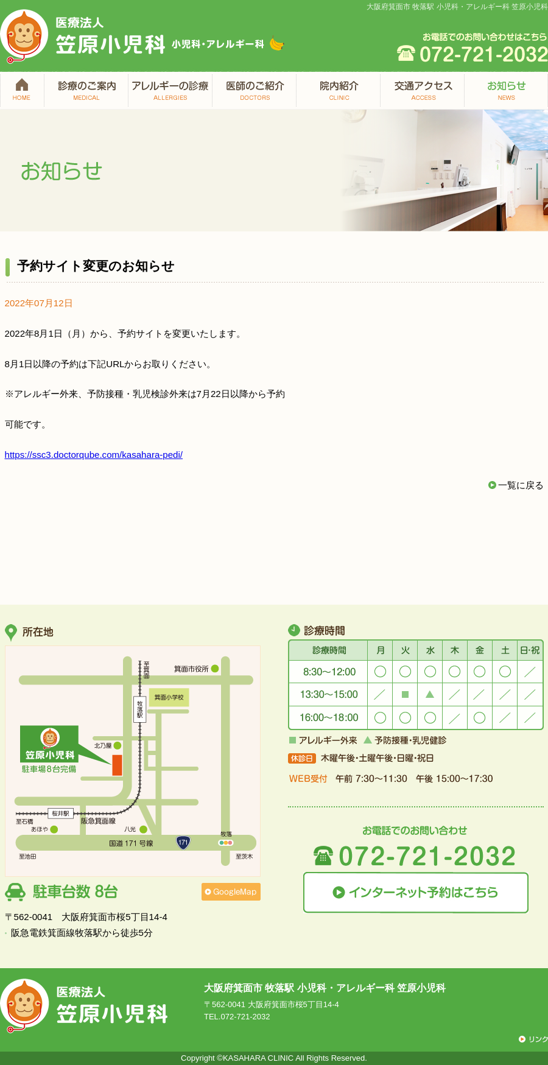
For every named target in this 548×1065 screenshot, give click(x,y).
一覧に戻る (521, 485)
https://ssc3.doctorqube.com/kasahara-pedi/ (94, 454)
